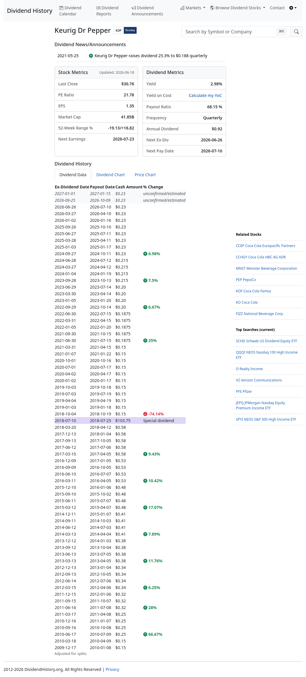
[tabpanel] (140, 420)
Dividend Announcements (147, 11)
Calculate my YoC (205, 95)
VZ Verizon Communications (259, 380)
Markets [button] (191, 7)
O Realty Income (249, 368)
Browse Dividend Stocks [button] (236, 7)
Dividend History (29, 11)
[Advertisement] (25, 129)
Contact (277, 7)
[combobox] (236, 31)
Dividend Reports (107, 11)
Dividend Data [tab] (73, 174)
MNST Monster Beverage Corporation (266, 268)
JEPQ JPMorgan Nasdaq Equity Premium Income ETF (260, 405)
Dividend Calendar (70, 11)
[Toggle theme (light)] (293, 7)
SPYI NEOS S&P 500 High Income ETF (266, 419)
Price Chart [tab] (145, 174)
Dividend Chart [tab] (110, 174)
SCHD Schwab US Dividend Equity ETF (266, 340)
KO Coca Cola (247, 302)
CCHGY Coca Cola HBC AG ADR (261, 257)
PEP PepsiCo (246, 279)
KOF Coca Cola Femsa (253, 291)
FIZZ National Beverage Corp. (260, 313)
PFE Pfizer (244, 391)
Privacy (112, 669)
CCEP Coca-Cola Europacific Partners (265, 245)
